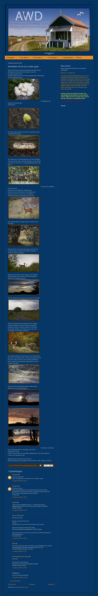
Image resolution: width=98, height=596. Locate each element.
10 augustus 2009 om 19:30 (19, 497)
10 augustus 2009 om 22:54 (19, 510)
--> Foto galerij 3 (51, 57)
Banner (79, 57)
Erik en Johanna (16, 515)
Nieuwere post (12, 584)
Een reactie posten (15, 581)
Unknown (15, 474)
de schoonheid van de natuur (20, 556)
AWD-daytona (18, 465)
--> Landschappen (66, 57)
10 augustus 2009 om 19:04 (19, 481)
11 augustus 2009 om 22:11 (19, 551)
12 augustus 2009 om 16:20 (19, 567)
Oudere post (51, 584)
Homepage (32, 584)
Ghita (13, 543)
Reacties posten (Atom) (22, 587)
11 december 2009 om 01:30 (19, 577)
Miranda (14, 502)
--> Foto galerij (23, 57)
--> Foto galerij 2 (37, 57)
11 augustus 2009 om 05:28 (19, 538)
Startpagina (10, 57)
